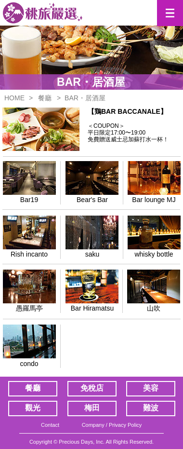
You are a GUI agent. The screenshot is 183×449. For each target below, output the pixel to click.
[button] (170, 13)
